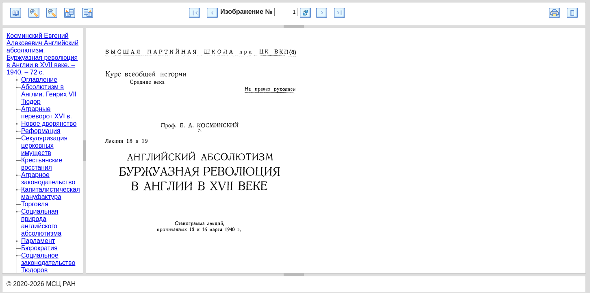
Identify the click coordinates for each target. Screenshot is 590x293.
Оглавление (39, 79)
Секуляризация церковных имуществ (44, 145)
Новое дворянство (48, 123)
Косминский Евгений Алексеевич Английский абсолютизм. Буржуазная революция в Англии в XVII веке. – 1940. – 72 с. (42, 54)
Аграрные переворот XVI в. (46, 112)
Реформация (41, 130)
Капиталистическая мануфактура (50, 193)
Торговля (34, 204)
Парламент (38, 240)
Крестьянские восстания (41, 164)
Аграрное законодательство (48, 178)
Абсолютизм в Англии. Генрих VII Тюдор (48, 94)
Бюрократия (39, 248)
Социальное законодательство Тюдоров (48, 262)
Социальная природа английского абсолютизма (41, 222)
